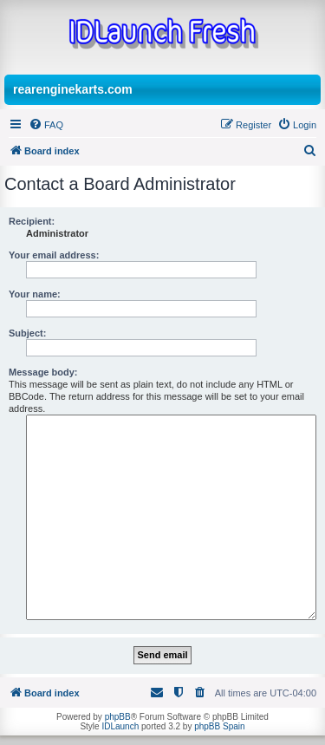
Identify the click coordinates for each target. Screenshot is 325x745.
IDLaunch (120, 726)
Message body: (43, 372)
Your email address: (54, 255)
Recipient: (32, 221)
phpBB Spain (219, 726)
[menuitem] (46, 124)
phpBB (118, 717)
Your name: (35, 294)
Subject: (27, 333)
